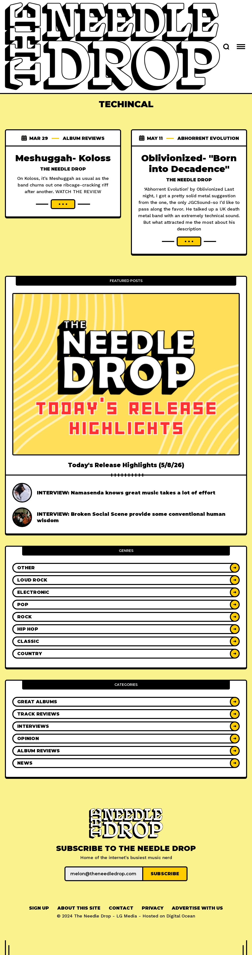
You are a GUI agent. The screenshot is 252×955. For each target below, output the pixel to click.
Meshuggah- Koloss (63, 158)
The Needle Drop (63, 169)
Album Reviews (84, 138)
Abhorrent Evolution (208, 138)
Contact (121, 908)
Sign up (39, 908)
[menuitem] (39, 908)
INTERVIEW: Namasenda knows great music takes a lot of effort (126, 493)
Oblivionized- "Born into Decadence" (189, 163)
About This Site (78, 908)
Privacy (152, 908)
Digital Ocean (180, 915)
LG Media (126, 915)
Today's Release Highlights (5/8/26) (126, 465)
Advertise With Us (197, 908)
